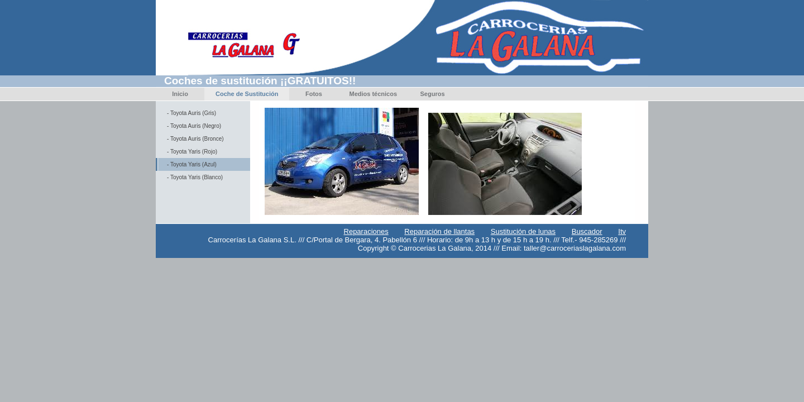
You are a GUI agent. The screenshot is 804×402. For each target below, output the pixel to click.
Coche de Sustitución (247, 93)
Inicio (180, 93)
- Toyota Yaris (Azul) (192, 164)
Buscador (587, 231)
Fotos (313, 93)
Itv (622, 231)
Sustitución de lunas (523, 231)
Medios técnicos (373, 93)
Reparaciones (366, 231)
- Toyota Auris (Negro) (194, 126)
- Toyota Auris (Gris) (191, 113)
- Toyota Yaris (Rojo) (192, 152)
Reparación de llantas (439, 231)
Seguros (432, 93)
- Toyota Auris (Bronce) (195, 139)
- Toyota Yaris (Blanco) (195, 177)
